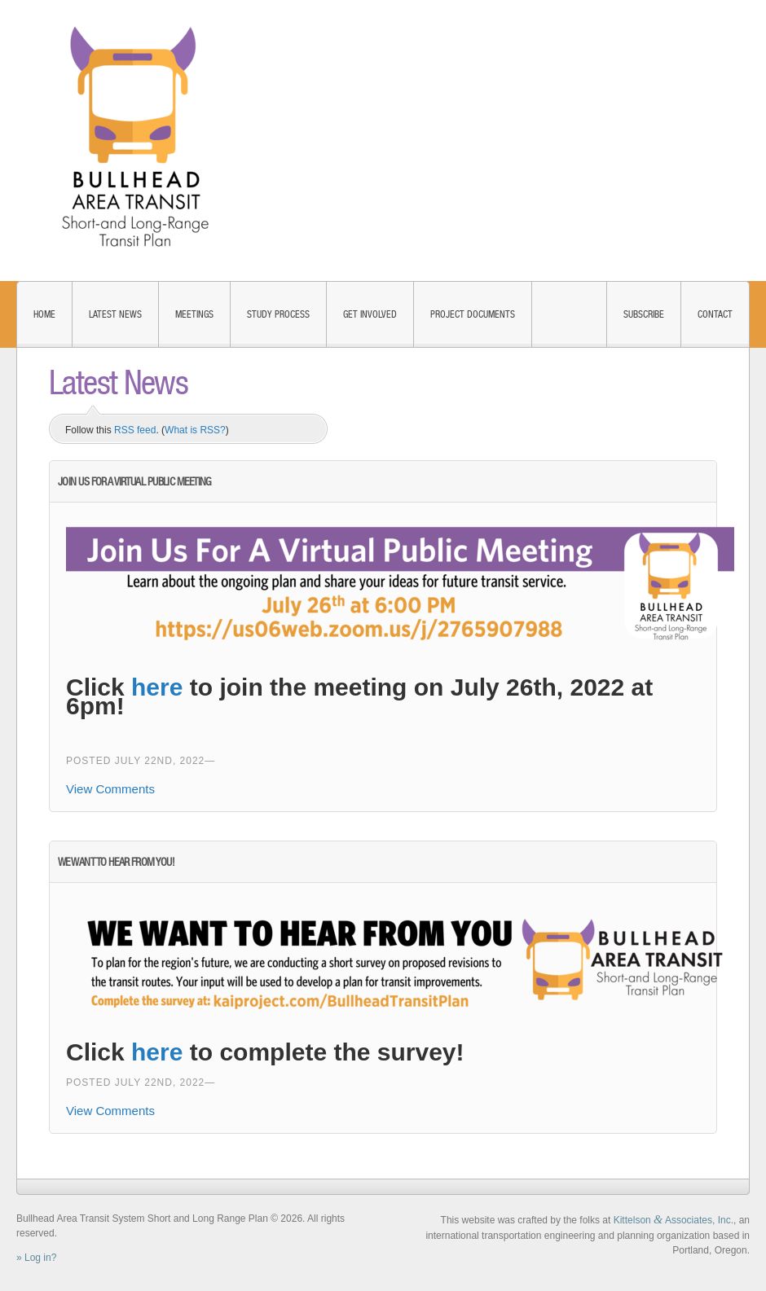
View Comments (110, 789)
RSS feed (135, 430)
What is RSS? (195, 430)
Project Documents (472, 314)
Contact (715, 314)
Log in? (40, 1257)
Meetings (194, 314)
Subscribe (643, 314)
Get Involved (370, 314)
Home (44, 314)
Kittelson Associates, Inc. (673, 1220)
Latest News (115, 314)
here (157, 687)
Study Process (278, 314)
